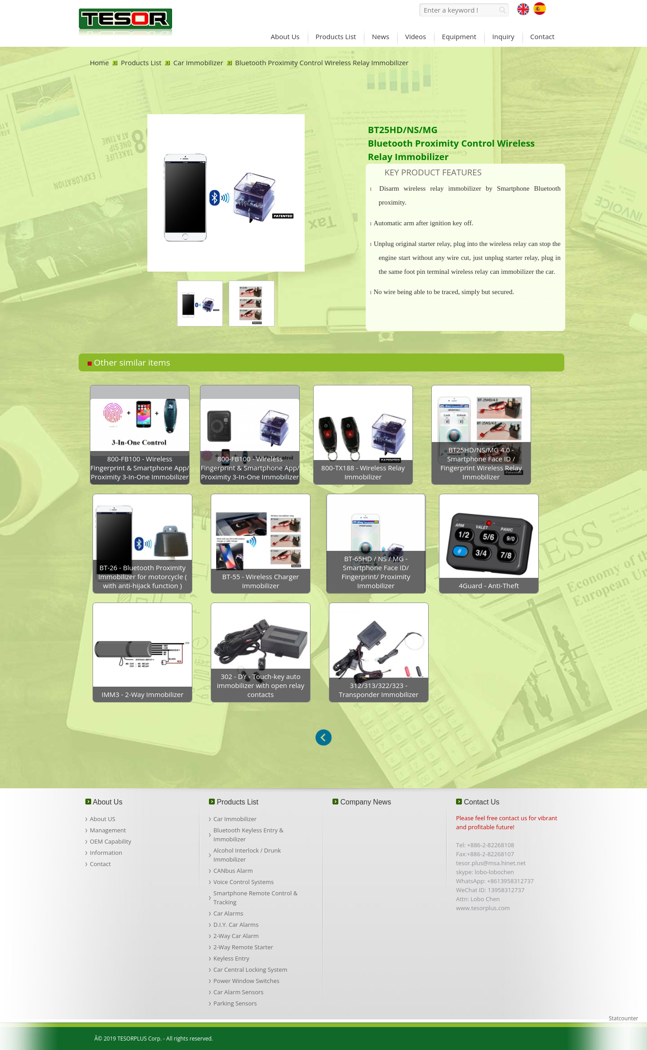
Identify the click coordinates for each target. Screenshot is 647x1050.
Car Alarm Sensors (238, 992)
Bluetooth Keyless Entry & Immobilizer (248, 834)
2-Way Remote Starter (243, 947)
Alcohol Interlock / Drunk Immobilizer (247, 854)
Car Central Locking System (250, 969)
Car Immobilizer (198, 62)
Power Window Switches (246, 981)
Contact (100, 864)
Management (108, 830)
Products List (141, 62)
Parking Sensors (235, 1003)
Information (106, 853)
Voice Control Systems (243, 882)
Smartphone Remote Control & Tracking (255, 897)
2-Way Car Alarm (236, 936)
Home (99, 62)
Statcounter (623, 1018)
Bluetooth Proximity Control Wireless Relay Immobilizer (321, 62)
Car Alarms (228, 913)
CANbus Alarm (233, 871)
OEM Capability (110, 841)
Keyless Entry (231, 958)
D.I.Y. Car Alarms (235, 924)
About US (102, 819)
